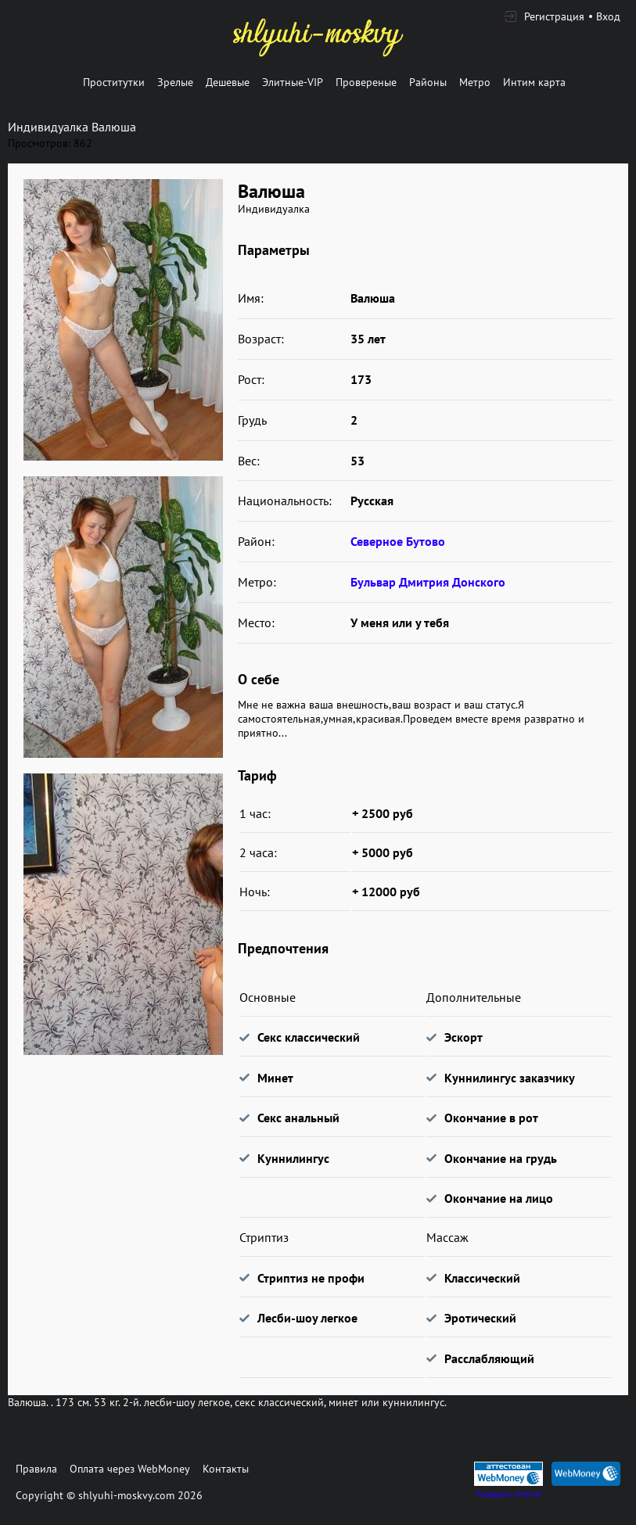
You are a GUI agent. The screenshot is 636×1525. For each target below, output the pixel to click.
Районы (428, 82)
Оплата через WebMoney (130, 1469)
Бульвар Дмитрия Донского (427, 582)
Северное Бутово (397, 541)
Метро (474, 82)
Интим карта (534, 82)
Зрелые (175, 82)
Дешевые (228, 82)
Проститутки (114, 82)
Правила (36, 1469)
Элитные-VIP (292, 82)
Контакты (226, 1469)
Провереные (366, 82)
